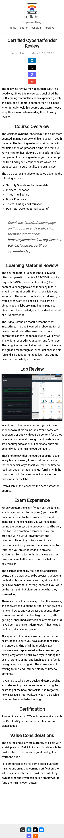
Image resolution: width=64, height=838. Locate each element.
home (13, 27)
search (24, 27)
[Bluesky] (41, 829)
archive (49, 27)
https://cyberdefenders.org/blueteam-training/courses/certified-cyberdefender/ (36, 245)
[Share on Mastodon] (32, 74)
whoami (37, 27)
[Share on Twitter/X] (32, 67)
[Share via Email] (32, 81)
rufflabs (32, 16)
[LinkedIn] (29, 829)
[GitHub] (22, 829)
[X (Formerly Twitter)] (35, 829)
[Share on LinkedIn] (32, 60)
